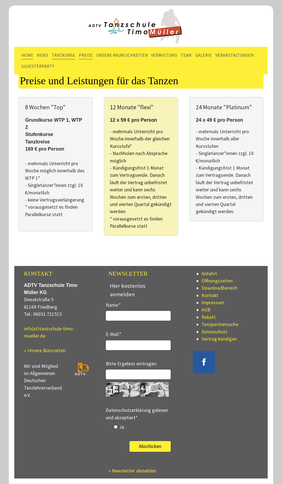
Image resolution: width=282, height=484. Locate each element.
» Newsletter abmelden (132, 471)
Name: (113, 305)
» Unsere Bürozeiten (45, 350)
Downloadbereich (219, 288)
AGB (206, 310)
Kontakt (210, 295)
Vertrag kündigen (219, 339)
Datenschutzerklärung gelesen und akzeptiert (137, 413)
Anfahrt (209, 274)
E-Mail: (113, 334)
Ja (118, 427)
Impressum (213, 303)
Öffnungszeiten (217, 281)
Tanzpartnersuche (220, 324)
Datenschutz (214, 332)
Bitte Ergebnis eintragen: (131, 364)
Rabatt (209, 317)
